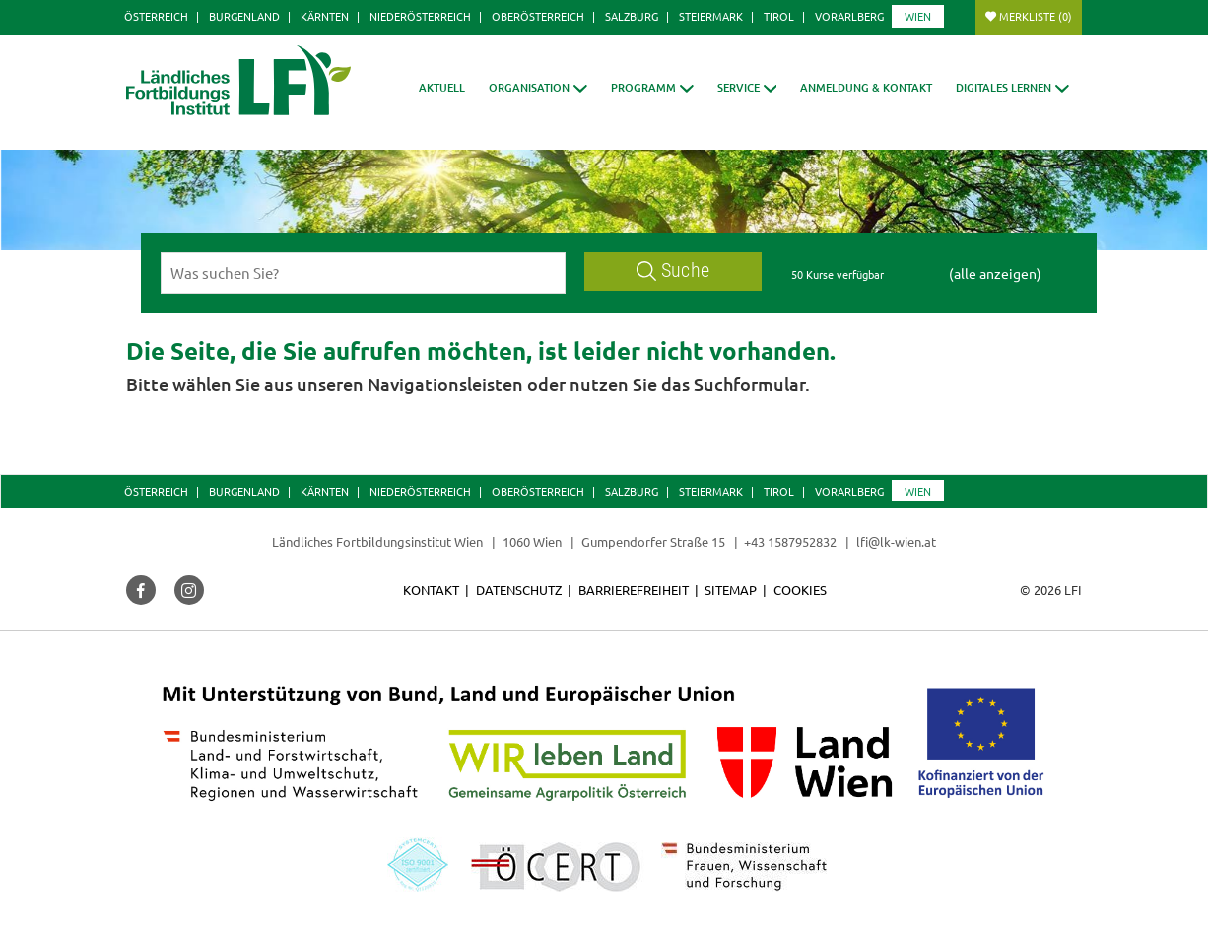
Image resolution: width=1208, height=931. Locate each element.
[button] (538, 87)
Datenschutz (519, 589)
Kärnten (325, 16)
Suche (673, 270)
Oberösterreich (538, 16)
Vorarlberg (849, 16)
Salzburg (631, 16)
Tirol (779, 16)
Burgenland (244, 16)
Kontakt (431, 589)
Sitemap (731, 589)
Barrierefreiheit (633, 589)
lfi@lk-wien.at (896, 541)
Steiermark (711, 16)
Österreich (156, 16)
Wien (918, 16)
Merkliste (1035, 16)
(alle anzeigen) (995, 273)
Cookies (800, 589)
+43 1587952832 (791, 541)
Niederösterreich (420, 16)
